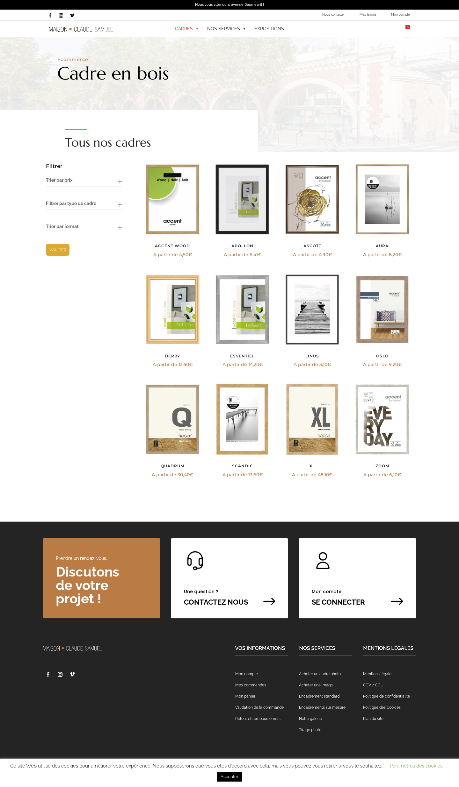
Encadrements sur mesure (322, 707)
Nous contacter (333, 14)
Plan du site (373, 718)
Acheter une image (316, 685)
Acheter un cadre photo (320, 674)
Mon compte (400, 14)
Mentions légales (378, 674)
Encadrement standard (319, 696)
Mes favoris (368, 14)
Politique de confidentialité (386, 696)
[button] (352, 29)
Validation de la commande (259, 707)
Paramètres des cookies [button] (416, 766)
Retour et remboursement (258, 718)
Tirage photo (310, 730)
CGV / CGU (373, 685)
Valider (57, 249)
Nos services (226, 28)
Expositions (269, 28)
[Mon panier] (402, 29)
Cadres (187, 28)
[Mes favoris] (368, 29)
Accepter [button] (229, 776)
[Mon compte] (383, 29)
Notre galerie (310, 718)
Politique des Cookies (382, 707)
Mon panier (245, 696)
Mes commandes (250, 685)
